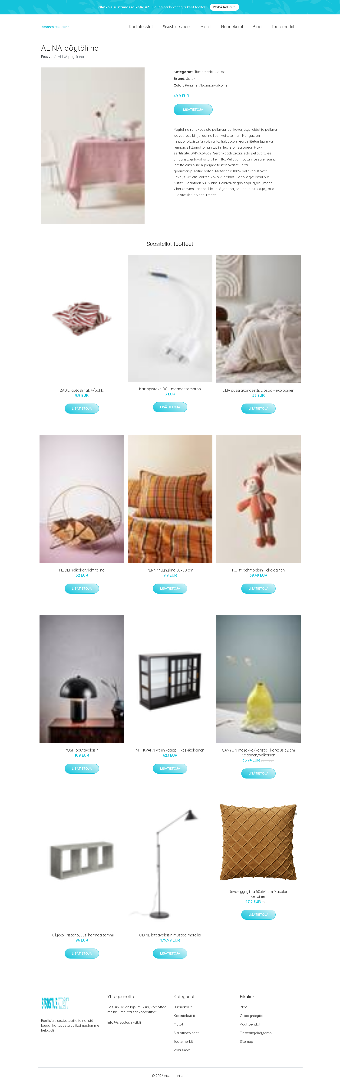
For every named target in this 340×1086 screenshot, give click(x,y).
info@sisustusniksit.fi (124, 1025)
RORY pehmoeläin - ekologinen (258, 572)
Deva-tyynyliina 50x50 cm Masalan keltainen (258, 896)
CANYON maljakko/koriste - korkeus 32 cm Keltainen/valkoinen (258, 755)
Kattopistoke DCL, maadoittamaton (170, 391)
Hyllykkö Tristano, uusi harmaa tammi (82, 937)
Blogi (257, 27)
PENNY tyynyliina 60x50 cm (170, 572)
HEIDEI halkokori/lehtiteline (81, 572)
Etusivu (46, 59)
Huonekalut (232, 27)
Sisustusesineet (177, 27)
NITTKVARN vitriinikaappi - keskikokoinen (170, 752)
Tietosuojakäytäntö (256, 1035)
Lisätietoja (193, 112)
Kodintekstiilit (141, 27)
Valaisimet (182, 1052)
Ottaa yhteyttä (251, 1018)
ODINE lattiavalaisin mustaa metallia (170, 937)
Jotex (219, 74)
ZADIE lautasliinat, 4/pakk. (82, 392)
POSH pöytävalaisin (82, 752)
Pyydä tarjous (224, 7)
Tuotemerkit (282, 27)
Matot (206, 27)
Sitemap (246, 1044)
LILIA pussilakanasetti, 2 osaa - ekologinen (258, 392)
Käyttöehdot (250, 1026)
